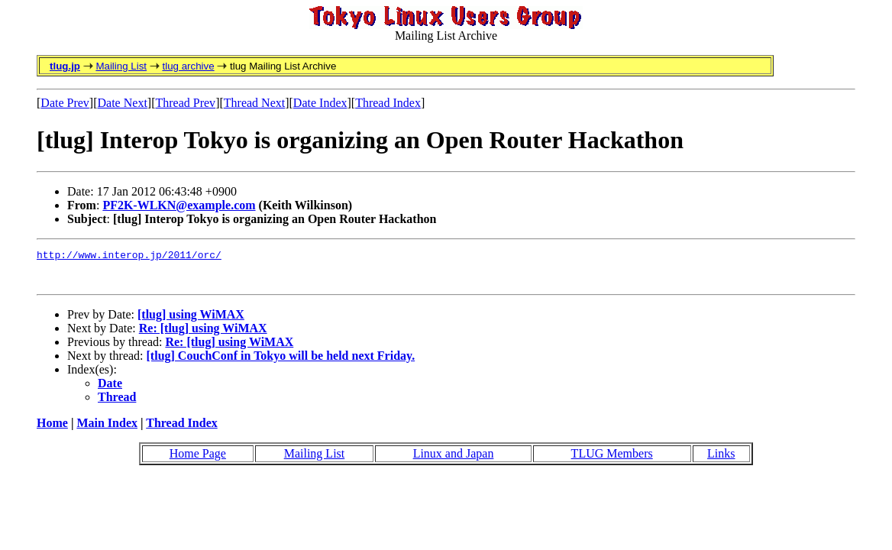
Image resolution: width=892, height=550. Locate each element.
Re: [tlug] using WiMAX (203, 334)
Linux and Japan (453, 460)
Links (721, 460)
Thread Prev (185, 102)
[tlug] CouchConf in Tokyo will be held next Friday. (281, 362)
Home (52, 429)
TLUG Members (612, 460)
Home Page (198, 460)
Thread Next (254, 102)
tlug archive (188, 66)
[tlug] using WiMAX (190, 321)
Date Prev (64, 102)
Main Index (106, 429)
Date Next (122, 102)
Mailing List (121, 66)
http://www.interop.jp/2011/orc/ (129, 257)
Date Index (320, 102)
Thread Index (388, 102)
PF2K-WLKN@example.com (178, 205)
